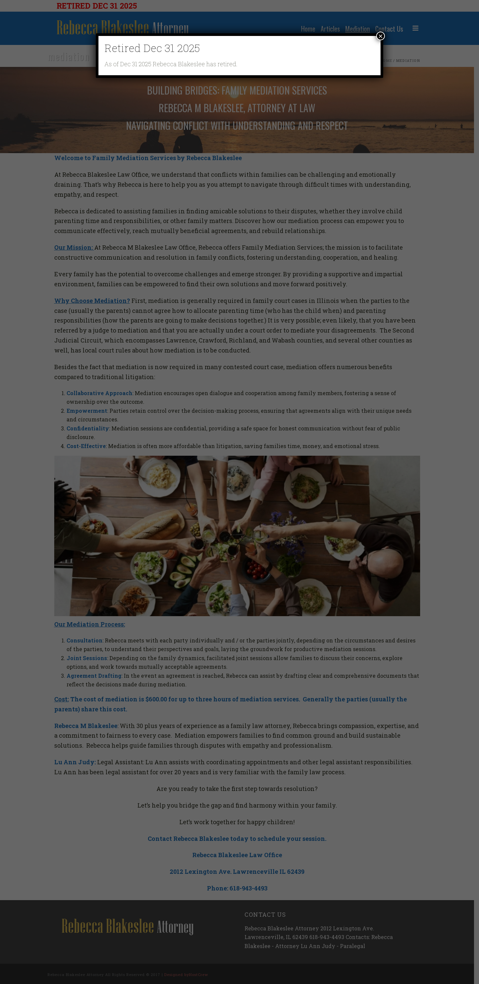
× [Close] (380, 36)
